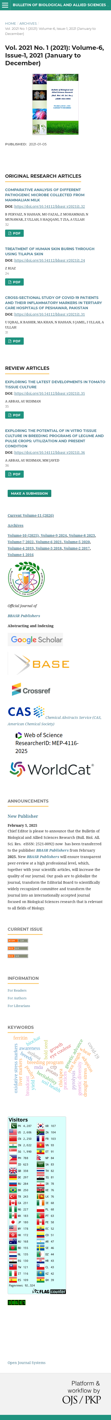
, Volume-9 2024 (53, 535)
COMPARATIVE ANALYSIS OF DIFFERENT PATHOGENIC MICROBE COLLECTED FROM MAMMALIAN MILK (44, 194)
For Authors (17, 998)
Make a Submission (29, 493)
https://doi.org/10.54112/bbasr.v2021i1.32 (49, 206)
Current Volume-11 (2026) (31, 515)
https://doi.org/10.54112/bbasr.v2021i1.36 (49, 452)
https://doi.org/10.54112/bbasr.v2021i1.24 (49, 260)
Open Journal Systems (26, 1362)
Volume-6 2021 (49, 541)
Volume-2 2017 (77, 548)
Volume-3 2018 (49, 548)
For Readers (17, 990)
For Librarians (19, 1005)
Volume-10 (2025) (23, 535)
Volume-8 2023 (82, 535)
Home (10, 23)
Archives (28, 23)
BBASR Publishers (24, 615)
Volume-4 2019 (21, 548)
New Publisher (23, 816)
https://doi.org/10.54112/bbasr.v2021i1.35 (49, 393)
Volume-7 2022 (21, 541)
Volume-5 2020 (77, 541)
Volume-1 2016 (21, 554)
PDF (16, 233)
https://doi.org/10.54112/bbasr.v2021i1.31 (49, 314)
